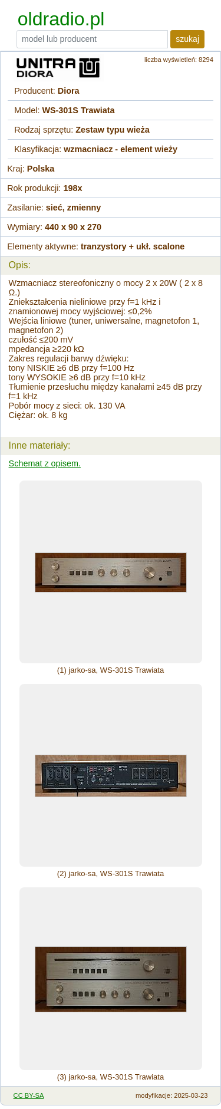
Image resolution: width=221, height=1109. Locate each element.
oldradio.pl (61, 18)
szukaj (187, 39)
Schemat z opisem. (45, 463)
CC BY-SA (29, 1095)
